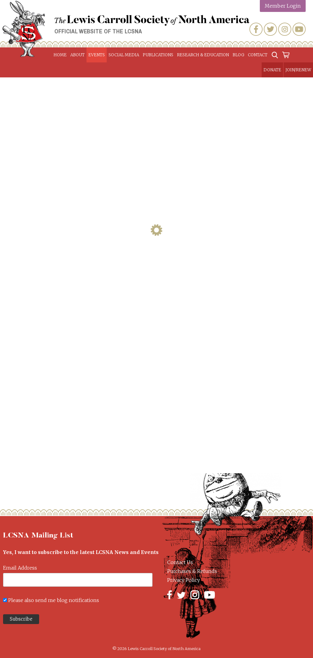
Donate (272, 69)
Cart (285, 54)
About (77, 55)
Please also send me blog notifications (53, 600)
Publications (158, 55)
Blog (238, 55)
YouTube (299, 29)
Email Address (20, 568)
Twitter (270, 29)
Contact (257, 55)
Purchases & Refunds (192, 571)
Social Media (124, 55)
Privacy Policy (183, 580)
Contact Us (180, 562)
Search (274, 54)
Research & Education (203, 55)
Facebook (256, 29)
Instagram (284, 29)
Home (60, 55)
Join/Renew (298, 69)
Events (96, 55)
